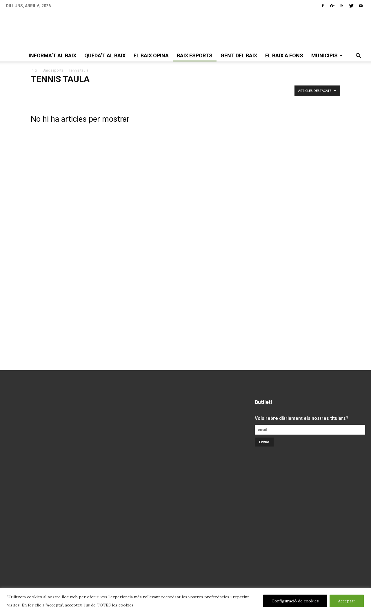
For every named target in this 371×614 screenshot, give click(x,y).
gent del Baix (239, 55)
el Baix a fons (284, 55)
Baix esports (194, 55)
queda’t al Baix (105, 55)
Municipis (326, 55)
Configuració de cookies (295, 601)
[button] (358, 56)
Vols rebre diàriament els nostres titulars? (301, 418)
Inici (34, 70)
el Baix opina (151, 55)
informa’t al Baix (52, 55)
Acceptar (346, 601)
